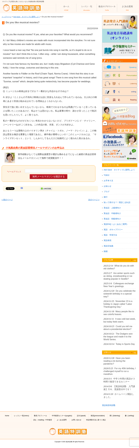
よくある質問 (62, 420)
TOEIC (107, 175)
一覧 (134, 260)
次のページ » (93, 200)
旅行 (106, 197)
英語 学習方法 (110, 235)
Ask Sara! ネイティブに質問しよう (26, 17)
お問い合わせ (76, 420)
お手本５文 (108, 180)
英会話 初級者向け (112, 219)
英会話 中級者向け (112, 213)
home (7, 416)
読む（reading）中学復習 (42, 420)
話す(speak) (81, 416)
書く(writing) (129, 416)
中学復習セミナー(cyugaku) (62, 416)
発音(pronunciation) (98, 416)
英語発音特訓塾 (108, 405)
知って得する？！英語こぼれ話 (117, 202)
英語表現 (107, 240)
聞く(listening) (115, 416)
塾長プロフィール (40, 416)
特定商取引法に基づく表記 (96, 420)
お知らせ (107, 186)
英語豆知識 (108, 246)
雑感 (106, 251)
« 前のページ (7, 200)
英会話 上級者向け (112, 208)
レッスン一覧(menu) (21, 416)
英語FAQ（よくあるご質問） (116, 224)
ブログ (106, 191)
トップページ (6, 17)
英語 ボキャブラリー (113, 229)
